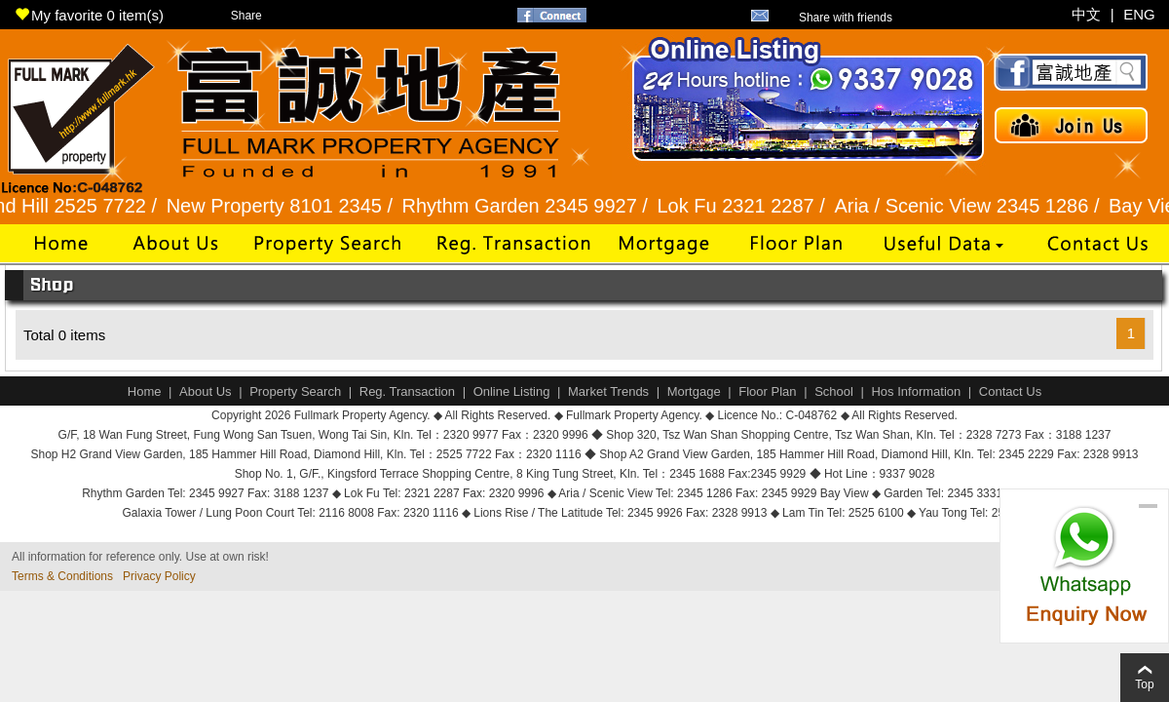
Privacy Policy (159, 576)
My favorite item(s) (89, 15)
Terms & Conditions (62, 576)
